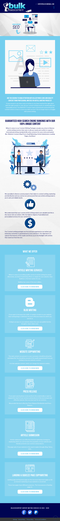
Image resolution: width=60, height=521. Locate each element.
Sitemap (15, 519)
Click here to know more (30, 287)
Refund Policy (21, 519)
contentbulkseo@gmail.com (45, 4)
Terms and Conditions (40, 519)
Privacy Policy (30, 519)
